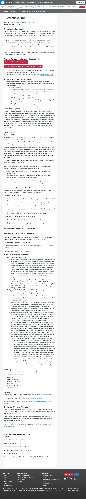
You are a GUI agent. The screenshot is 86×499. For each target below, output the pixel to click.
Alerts (2, 6)
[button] (80, 2)
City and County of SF (48, 481)
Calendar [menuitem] (31, 2)
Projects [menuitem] (27, 2)
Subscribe (82, 7)
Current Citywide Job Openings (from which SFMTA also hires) (23, 66)
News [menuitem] (41, 2)
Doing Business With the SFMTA (51, 479)
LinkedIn (31, 22)
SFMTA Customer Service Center (26, 477)
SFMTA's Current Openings (27, 140)
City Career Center (40, 239)
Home (6, 11)
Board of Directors (47, 475)
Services (5, 477)
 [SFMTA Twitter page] (71, 478)
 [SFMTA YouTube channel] (65, 478)
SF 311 (5, 483)
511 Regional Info (8, 485)
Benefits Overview (42, 395)
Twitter (24, 22)
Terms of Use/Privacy (48, 483)
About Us (13, 11)
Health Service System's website (32, 398)
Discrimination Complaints (24, 475)
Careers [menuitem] (51, 2)
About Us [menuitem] (46, 2)
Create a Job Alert (16, 88)
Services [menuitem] (37, 2)
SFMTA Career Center (24, 11)
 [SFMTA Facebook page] (68, 478)
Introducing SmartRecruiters (20, 251)
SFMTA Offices (21, 479)
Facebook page (24, 70)
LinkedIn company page (46, 74)
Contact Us (20, 481)
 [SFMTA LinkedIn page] (78, 478)
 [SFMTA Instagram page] (75, 478)
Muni (5, 475)
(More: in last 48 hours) (27, 8)
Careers (44, 477)
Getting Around (8, 481)
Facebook (16, 22)
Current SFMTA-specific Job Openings (16, 62)
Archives (45, 485)
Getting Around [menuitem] (19, 2)
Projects (5, 479)
